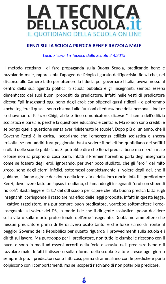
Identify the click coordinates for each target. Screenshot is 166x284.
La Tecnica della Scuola (87, 55)
